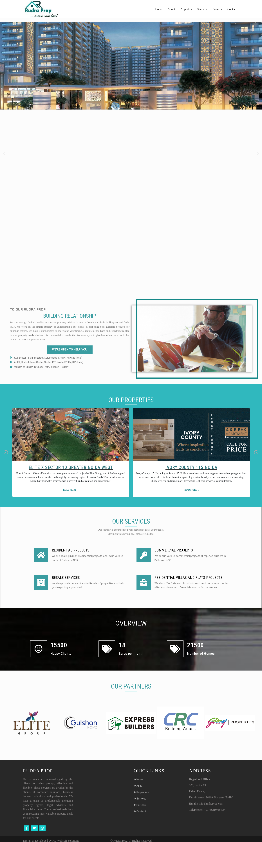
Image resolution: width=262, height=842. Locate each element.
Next (256, 452)
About (171, 9)
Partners (217, 9)
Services (202, 9)
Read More (69, 490)
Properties (186, 9)
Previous (5, 452)
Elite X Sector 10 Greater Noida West (71, 467)
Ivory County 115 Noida (191, 467)
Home (158, 9)
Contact (231, 9)
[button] (4, 153)
